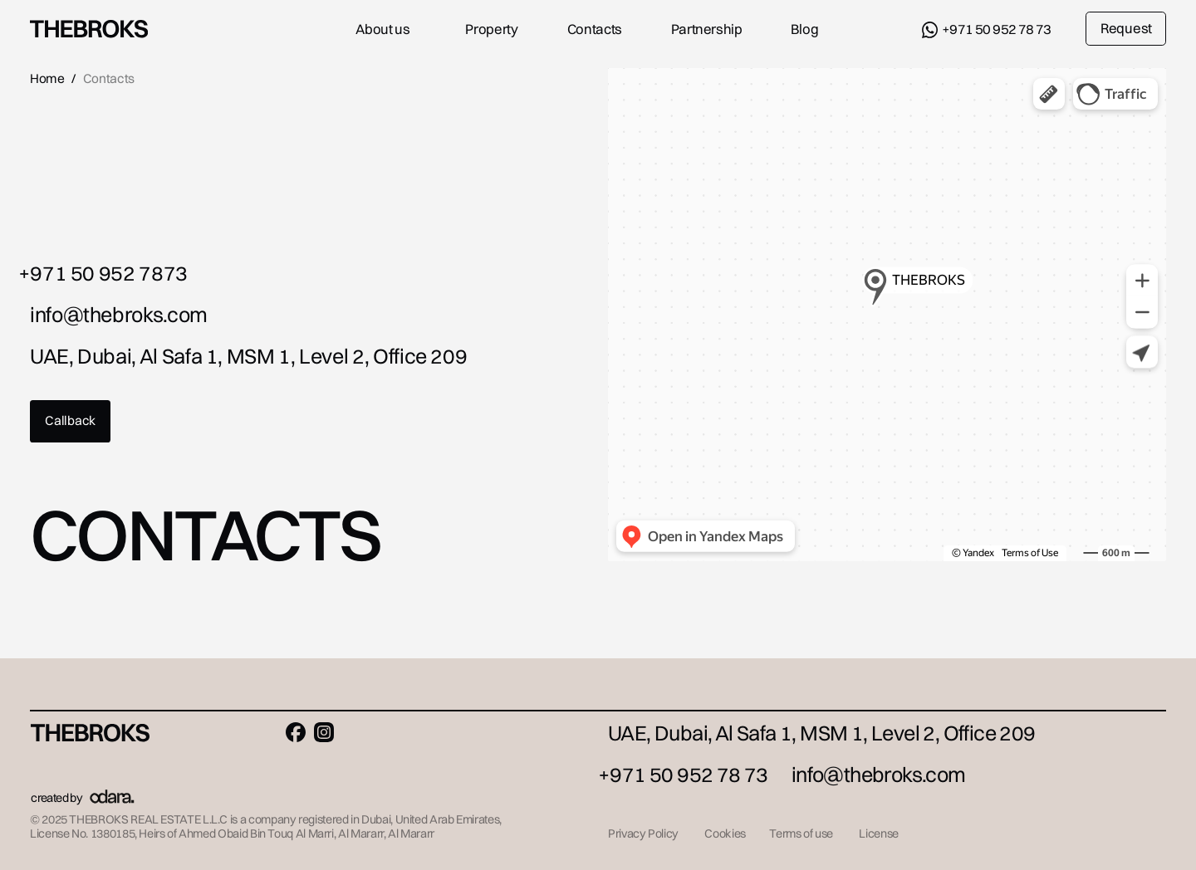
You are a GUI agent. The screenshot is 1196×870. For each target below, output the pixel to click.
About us (382, 29)
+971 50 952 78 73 (996, 29)
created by (56, 797)
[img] (89, 29)
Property (491, 29)
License (878, 833)
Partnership (707, 29)
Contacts (594, 29)
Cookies (724, 833)
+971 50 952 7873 (103, 273)
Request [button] (1126, 28)
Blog (805, 29)
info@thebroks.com (119, 314)
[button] (70, 421)
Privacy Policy (643, 833)
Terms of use (801, 833)
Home (47, 78)
